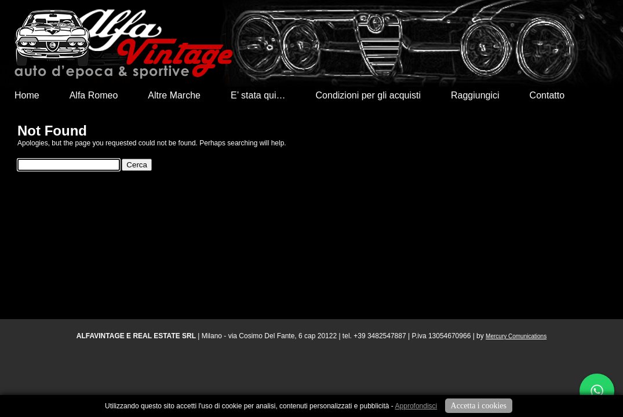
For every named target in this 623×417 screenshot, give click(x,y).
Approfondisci (416, 406)
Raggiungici (475, 95)
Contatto (547, 95)
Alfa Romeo (94, 95)
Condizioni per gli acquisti (368, 95)
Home (26, 95)
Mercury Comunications (516, 336)
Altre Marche (174, 95)
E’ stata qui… (258, 95)
